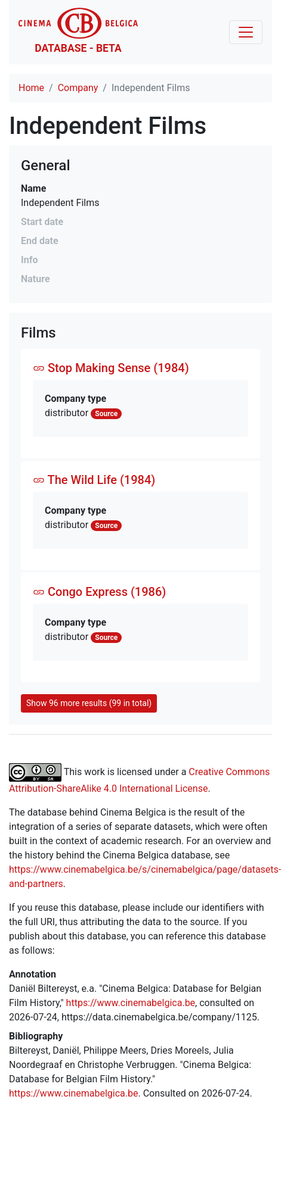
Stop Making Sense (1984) (111, 368)
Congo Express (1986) (99, 592)
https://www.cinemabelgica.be (131, 1002)
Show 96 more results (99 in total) (89, 703)
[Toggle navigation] (246, 32)
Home (31, 87)
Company (78, 87)
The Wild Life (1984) (94, 480)
